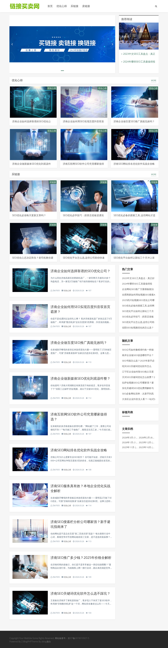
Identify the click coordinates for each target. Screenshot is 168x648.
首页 (50, 6)
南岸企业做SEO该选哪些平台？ (138, 355)
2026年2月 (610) (147, 437)
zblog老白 (46, 641)
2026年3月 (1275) (131, 437)
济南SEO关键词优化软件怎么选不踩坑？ (80, 593)
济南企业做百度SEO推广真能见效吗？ (134, 121)
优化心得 (61, 6)
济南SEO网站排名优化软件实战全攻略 (134, 163)
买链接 (74, 6)
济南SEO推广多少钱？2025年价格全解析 (81, 557)
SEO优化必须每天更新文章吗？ (29, 215)
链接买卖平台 (26, 6)
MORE (153, 80)
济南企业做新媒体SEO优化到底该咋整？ (80, 378)
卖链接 (86, 6)
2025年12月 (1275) (148, 442)
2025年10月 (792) (148, 447)
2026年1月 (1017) (131, 442)
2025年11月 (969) (131, 447)
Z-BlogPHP (26, 641)
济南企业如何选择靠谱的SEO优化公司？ (80, 271)
